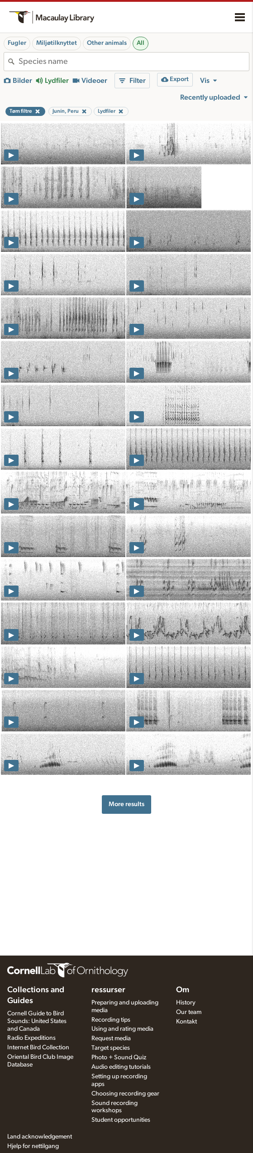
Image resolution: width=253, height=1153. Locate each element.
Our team (188, 1012)
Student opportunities (120, 1120)
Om (182, 990)
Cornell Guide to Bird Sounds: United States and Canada (37, 1021)
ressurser (108, 990)
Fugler (17, 43)
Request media (111, 1038)
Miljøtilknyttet (56, 43)
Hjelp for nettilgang (33, 1146)
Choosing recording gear (125, 1094)
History (186, 1002)
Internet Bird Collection (38, 1047)
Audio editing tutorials (121, 1067)
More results (126, 804)
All (140, 43)
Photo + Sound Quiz (118, 1057)
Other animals (107, 43)
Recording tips (110, 1020)
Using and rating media (122, 1029)
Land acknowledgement (39, 1137)
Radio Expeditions (31, 1038)
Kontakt (186, 1021)
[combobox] (134, 62)
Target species (110, 1048)
